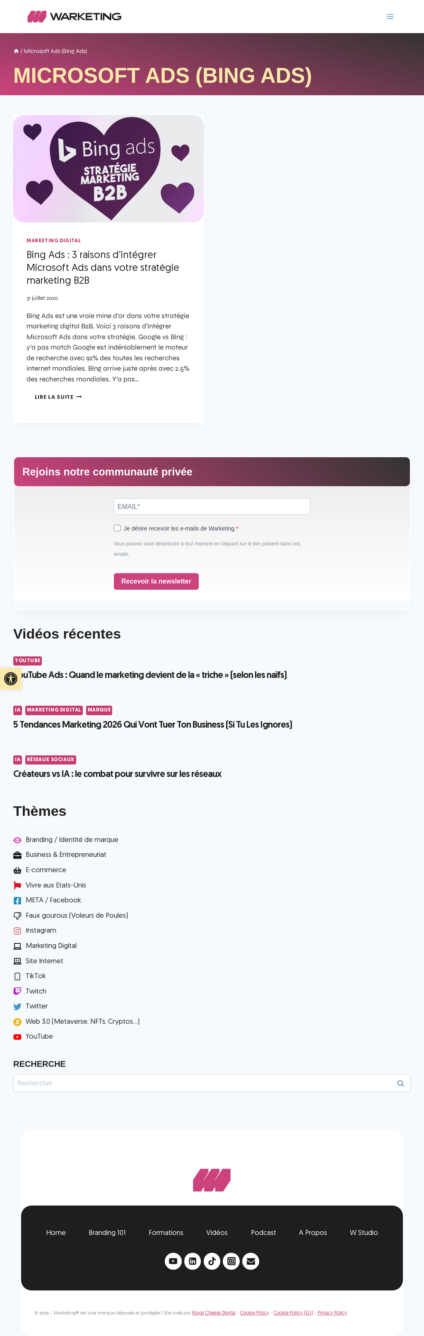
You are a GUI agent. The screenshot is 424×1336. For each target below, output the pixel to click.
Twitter (37, 1006)
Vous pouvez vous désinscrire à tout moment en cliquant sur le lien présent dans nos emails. (207, 549)
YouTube (27, 660)
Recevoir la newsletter (156, 581)
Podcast (263, 1233)
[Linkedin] (192, 1261)
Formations (166, 1233)
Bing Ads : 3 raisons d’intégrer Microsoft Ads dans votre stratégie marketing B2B (102, 268)
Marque (99, 710)
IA (17, 710)
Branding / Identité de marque (72, 840)
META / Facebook (53, 900)
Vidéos (217, 1233)
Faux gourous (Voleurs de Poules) (77, 915)
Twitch (36, 991)
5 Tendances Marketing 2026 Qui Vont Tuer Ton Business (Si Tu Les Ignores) (152, 725)
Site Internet (44, 961)
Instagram (41, 930)
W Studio (364, 1233)
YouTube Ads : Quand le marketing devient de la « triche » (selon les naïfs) (150, 675)
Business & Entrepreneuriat (66, 855)
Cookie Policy (254, 1313)
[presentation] (108, 168)
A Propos (313, 1233)
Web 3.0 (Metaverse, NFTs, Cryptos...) (83, 1021)
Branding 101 (107, 1233)
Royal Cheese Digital (214, 1313)
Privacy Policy (332, 1313)
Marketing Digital (53, 241)
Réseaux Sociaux (51, 759)
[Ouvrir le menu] (390, 16)
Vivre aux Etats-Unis (56, 885)
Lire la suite (58, 397)
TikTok (36, 976)
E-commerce (46, 870)
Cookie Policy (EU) (293, 1313)
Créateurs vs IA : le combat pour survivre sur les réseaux (117, 774)
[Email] (250, 1261)
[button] (11, 679)
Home (56, 1233)
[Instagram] (231, 1261)
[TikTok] (212, 1261)
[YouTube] (173, 1261)
